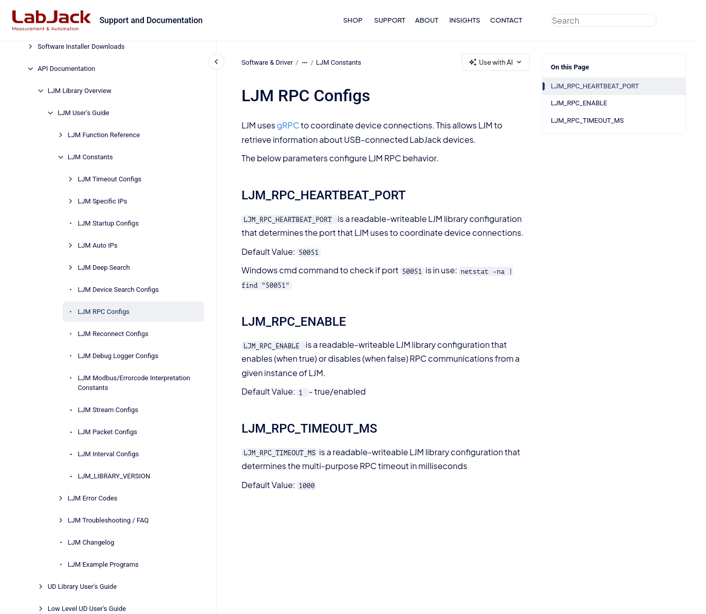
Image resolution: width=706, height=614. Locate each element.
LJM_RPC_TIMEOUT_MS (587, 120)
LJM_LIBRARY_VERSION (114, 476)
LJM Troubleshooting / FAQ (108, 520)
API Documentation (66, 68)
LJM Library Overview (80, 91)
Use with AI (496, 62)
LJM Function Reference (104, 135)
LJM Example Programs (103, 564)
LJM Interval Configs (108, 454)
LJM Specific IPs (102, 201)
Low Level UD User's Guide (87, 608)
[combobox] (603, 20)
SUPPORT (389, 20)
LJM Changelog (91, 542)
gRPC (287, 125)
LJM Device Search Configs (118, 289)
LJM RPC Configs (103, 311)
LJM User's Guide (83, 113)
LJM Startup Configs (108, 223)
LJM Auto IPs (98, 245)
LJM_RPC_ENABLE (579, 103)
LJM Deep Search (104, 267)
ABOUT (426, 20)
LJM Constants (90, 157)
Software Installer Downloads (81, 46)
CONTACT (506, 20)
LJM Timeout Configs (109, 179)
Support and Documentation (150, 20)
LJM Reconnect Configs (113, 334)
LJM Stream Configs (108, 410)
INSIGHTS (464, 20)
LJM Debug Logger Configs (118, 356)
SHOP (353, 20)
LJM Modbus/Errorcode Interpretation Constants (134, 383)
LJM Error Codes (93, 498)
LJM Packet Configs (107, 432)
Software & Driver (267, 62)
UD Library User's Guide (82, 586)
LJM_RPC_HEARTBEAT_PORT (595, 86)
